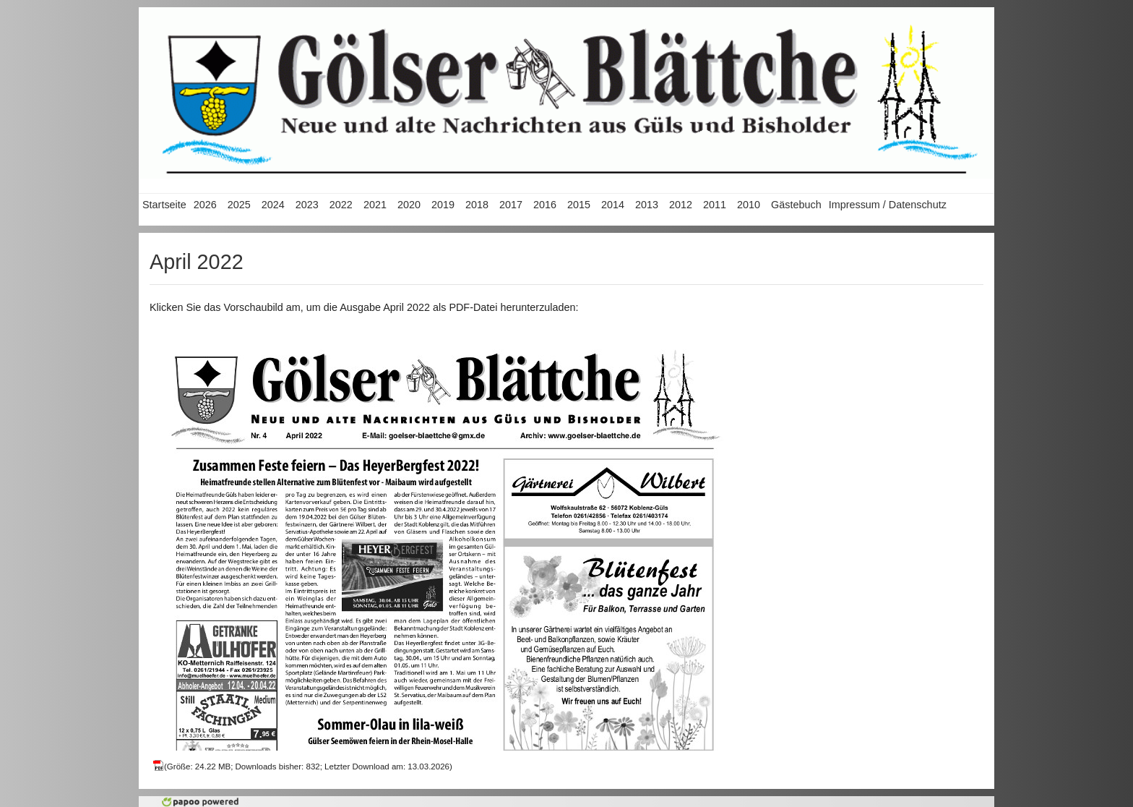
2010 (748, 204)
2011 (714, 204)
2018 (476, 204)
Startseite (164, 204)
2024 (273, 204)
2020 (409, 204)
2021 (375, 204)
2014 (612, 204)
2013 (646, 204)
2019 (443, 204)
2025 (239, 204)
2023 (307, 204)
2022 (341, 204)
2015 (578, 204)
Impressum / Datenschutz (888, 204)
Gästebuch (796, 204)
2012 (680, 204)
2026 (205, 204)
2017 (510, 204)
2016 (544, 204)
